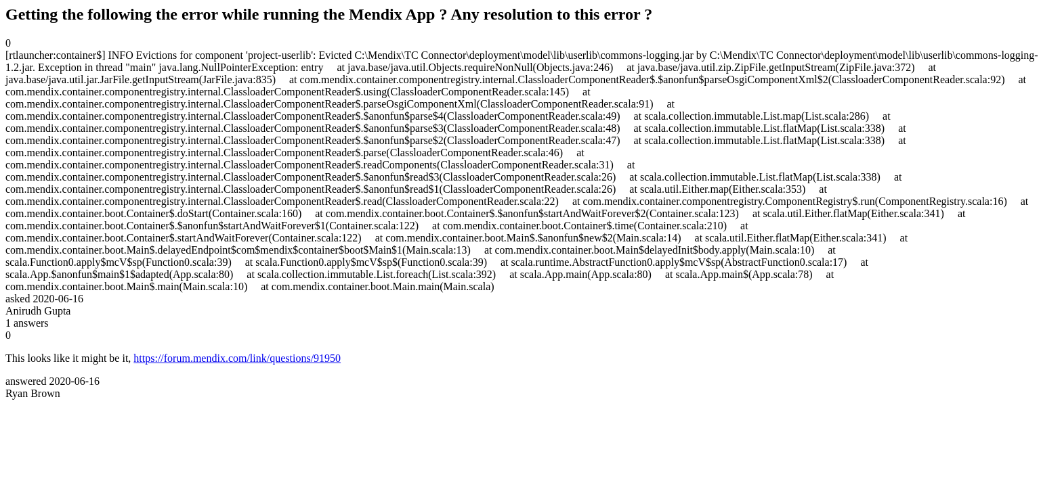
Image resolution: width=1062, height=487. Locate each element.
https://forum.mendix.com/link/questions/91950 (237, 358)
